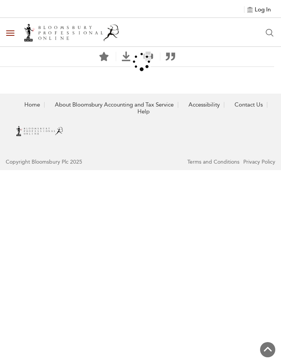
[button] (126, 56)
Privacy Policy (259, 162)
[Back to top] (267, 349)
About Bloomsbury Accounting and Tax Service (114, 104)
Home (32, 104)
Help (143, 111)
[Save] (104, 56)
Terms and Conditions (213, 162)
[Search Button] (269, 33)
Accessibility (204, 104)
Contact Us (249, 104)
